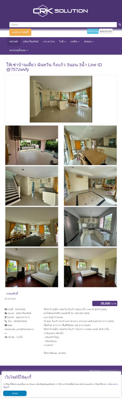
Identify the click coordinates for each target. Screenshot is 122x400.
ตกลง (15, 393)
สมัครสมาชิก (106, 31)
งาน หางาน (48, 41)
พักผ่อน (89, 41)
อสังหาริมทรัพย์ (30, 41)
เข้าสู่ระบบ (93, 31)
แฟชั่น (75, 41)
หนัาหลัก (13, 41)
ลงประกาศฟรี (20, 32)
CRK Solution (95, 371)
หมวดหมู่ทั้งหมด (18, 50)
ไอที (62, 41)
